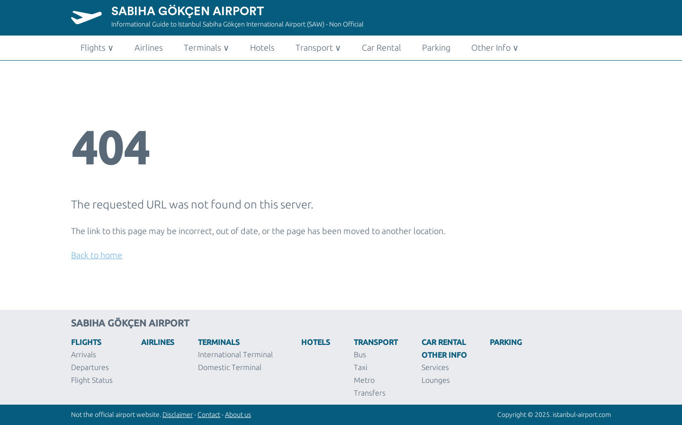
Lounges (436, 380)
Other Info (495, 47)
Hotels (262, 47)
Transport (318, 47)
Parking (436, 47)
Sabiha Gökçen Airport (187, 12)
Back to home (96, 255)
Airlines (149, 47)
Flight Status (92, 380)
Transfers (370, 393)
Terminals (206, 47)
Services (435, 367)
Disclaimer (177, 414)
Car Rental (381, 47)
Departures (90, 367)
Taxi (361, 367)
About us (238, 414)
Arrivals (83, 354)
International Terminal (235, 354)
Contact (208, 414)
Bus (360, 354)
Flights (97, 47)
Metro (364, 380)
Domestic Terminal (229, 367)
